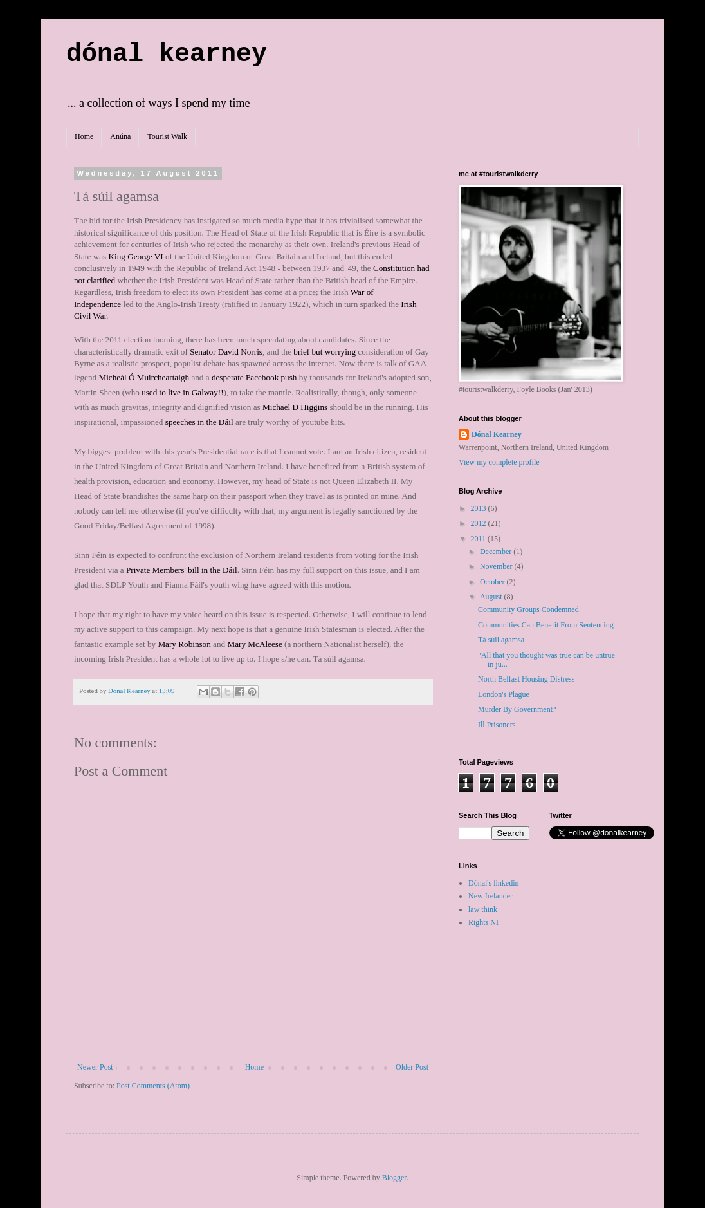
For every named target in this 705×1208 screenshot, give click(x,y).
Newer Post (95, 1067)
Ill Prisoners (496, 724)
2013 (479, 508)
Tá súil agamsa (501, 639)
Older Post (412, 1067)
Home (84, 136)
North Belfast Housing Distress (526, 678)
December (496, 551)
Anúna (120, 136)
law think (482, 909)
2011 (479, 538)
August (492, 596)
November (497, 566)
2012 (479, 523)
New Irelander (490, 895)
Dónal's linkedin (493, 882)
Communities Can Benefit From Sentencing (546, 624)
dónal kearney (166, 54)
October (493, 581)
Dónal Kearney (497, 434)
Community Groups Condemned (528, 609)
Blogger (394, 1177)
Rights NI (483, 922)
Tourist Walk (167, 136)
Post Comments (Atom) (153, 1085)
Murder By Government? (517, 709)
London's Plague (503, 694)
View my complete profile (499, 462)
